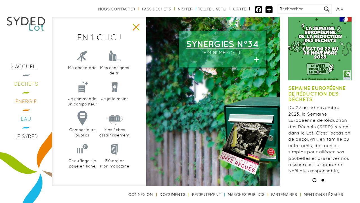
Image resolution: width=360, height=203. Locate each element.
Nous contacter (116, 9)
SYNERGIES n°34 (222, 44)
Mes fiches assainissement (114, 132)
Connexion (140, 194)
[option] (166, 101)
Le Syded (26, 136)
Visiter (185, 9)
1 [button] (314, 180)
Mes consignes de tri (114, 70)
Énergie (26, 101)
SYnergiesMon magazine (114, 163)
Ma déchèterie (82, 67)
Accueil (26, 66)
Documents (172, 194)
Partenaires (284, 194)
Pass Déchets (156, 9)
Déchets (26, 84)
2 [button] (322, 180)
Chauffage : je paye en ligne (82, 163)
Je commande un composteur (82, 101)
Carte (239, 9)
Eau (26, 119)
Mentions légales (323, 194)
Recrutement (206, 194)
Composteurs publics (82, 132)
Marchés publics (246, 194)
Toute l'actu (212, 9)
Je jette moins (115, 98)
